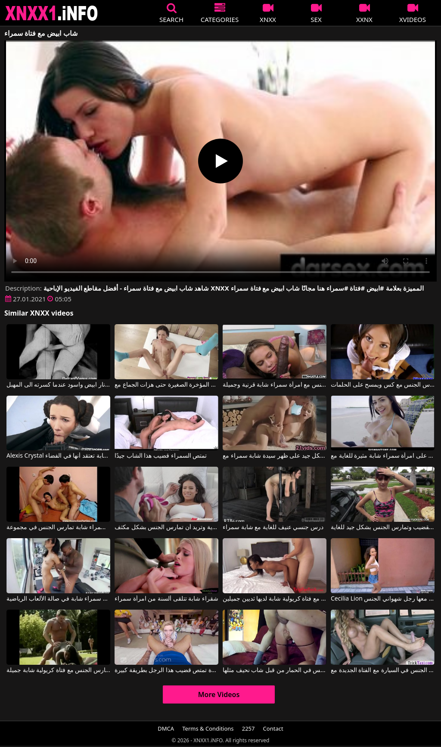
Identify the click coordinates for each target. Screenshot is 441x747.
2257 (248, 728)
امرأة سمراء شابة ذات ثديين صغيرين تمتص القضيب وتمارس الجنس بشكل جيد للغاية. (383, 527)
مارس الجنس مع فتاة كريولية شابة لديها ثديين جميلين (274, 598)
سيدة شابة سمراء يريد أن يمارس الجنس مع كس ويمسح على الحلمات (383, 384)
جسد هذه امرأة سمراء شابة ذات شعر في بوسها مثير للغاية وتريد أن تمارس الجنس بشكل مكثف (166, 527)
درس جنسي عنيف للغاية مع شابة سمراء (273, 527)
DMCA (166, 728)
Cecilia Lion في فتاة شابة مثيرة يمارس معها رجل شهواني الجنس (383, 598)
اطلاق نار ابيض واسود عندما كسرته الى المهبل (58, 384)
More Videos (219, 694)
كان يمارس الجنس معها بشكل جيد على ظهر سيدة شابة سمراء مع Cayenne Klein (274, 456)
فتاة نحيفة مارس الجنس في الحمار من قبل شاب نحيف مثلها (274, 670)
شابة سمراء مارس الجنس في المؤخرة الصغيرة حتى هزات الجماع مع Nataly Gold (166, 384)
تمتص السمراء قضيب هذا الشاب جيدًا (161, 456)
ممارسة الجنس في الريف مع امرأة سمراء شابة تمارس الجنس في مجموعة (58, 527)
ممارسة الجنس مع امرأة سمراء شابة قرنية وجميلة (274, 384)
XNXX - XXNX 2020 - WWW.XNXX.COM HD (51, 13)
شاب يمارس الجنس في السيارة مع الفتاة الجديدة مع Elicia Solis (383, 670)
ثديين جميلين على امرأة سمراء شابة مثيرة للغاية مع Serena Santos (383, 456)
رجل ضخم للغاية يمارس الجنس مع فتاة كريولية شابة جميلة (58, 670)
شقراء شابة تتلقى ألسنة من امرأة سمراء (166, 598)
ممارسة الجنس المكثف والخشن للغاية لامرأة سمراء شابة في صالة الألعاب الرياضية (58, 598)
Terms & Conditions (207, 728)
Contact (273, 728)
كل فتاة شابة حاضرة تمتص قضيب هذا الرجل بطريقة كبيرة (166, 670)
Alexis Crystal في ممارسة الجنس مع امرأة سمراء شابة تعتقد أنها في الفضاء (58, 456)
